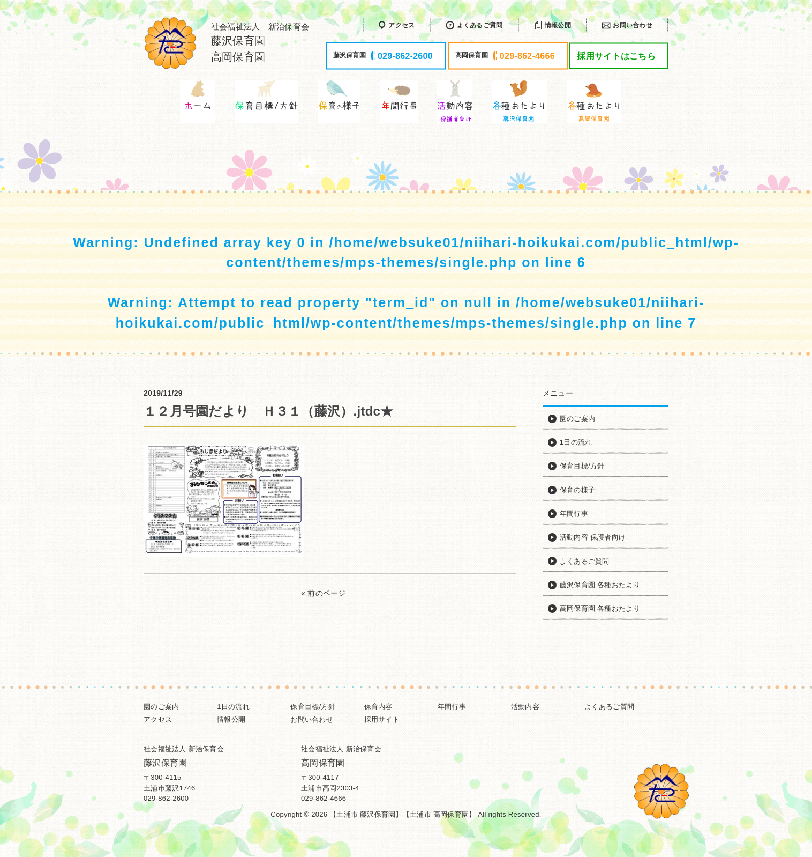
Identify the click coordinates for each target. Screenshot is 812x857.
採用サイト (382, 719)
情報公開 (231, 719)
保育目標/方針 (312, 707)
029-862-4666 (323, 798)
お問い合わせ (311, 719)
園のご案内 (161, 707)
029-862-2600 (166, 798)
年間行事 (452, 707)
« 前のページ (323, 593)
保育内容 (378, 707)
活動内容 (525, 707)
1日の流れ (233, 707)
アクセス (158, 719)
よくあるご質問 (609, 707)
